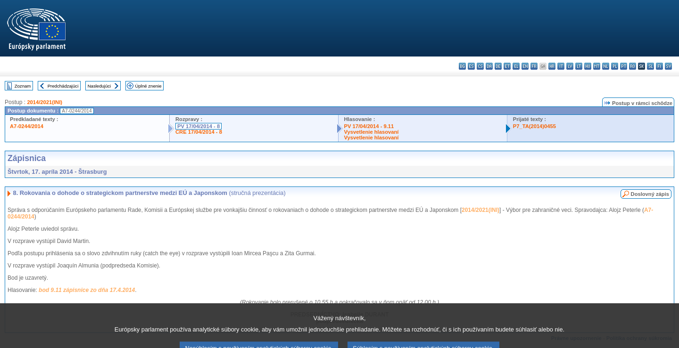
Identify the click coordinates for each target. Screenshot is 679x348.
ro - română (632, 66)
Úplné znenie (148, 86)
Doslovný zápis (650, 194)
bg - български (462, 66)
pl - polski (614, 66)
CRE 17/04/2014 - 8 (198, 132)
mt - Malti (596, 66)
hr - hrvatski (551, 66)
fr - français (534, 66)
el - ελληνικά (516, 66)
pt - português (623, 66)
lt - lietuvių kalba (578, 66)
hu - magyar (587, 66)
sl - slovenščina (650, 66)
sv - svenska (668, 66)
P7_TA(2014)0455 (534, 126)
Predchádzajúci (63, 86)
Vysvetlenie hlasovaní (371, 132)
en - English (525, 66)
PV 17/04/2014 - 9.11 (369, 126)
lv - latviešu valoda (569, 66)
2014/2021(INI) (44, 102)
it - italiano (560, 66)
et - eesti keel (507, 66)
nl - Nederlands (605, 66)
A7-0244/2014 (26, 126)
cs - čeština (480, 66)
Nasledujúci (99, 86)
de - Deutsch (498, 66)
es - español (471, 66)
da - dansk (489, 66)
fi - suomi (659, 66)
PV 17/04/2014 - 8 (198, 126)
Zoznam (23, 86)
